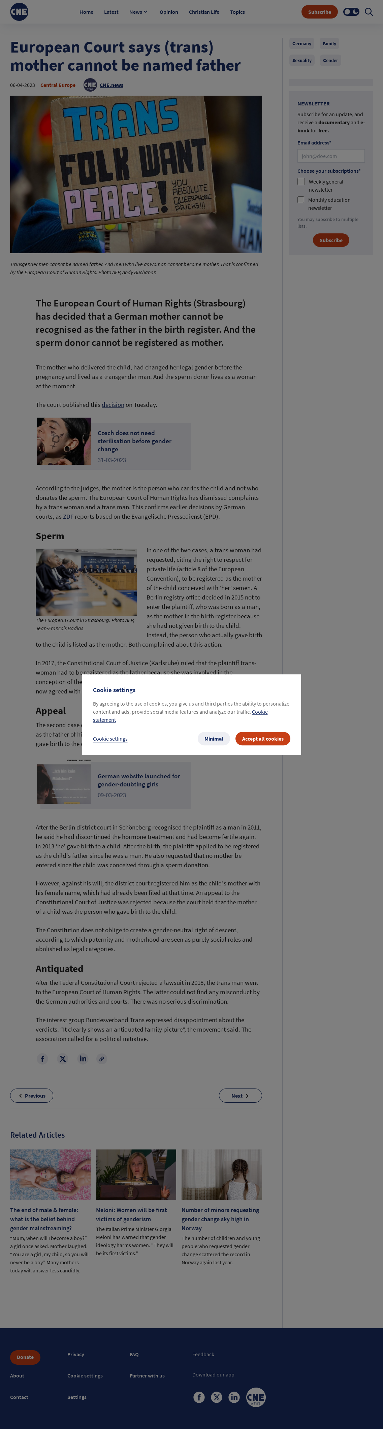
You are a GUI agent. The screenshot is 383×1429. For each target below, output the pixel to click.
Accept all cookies (263, 738)
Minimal (213, 738)
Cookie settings (110, 738)
